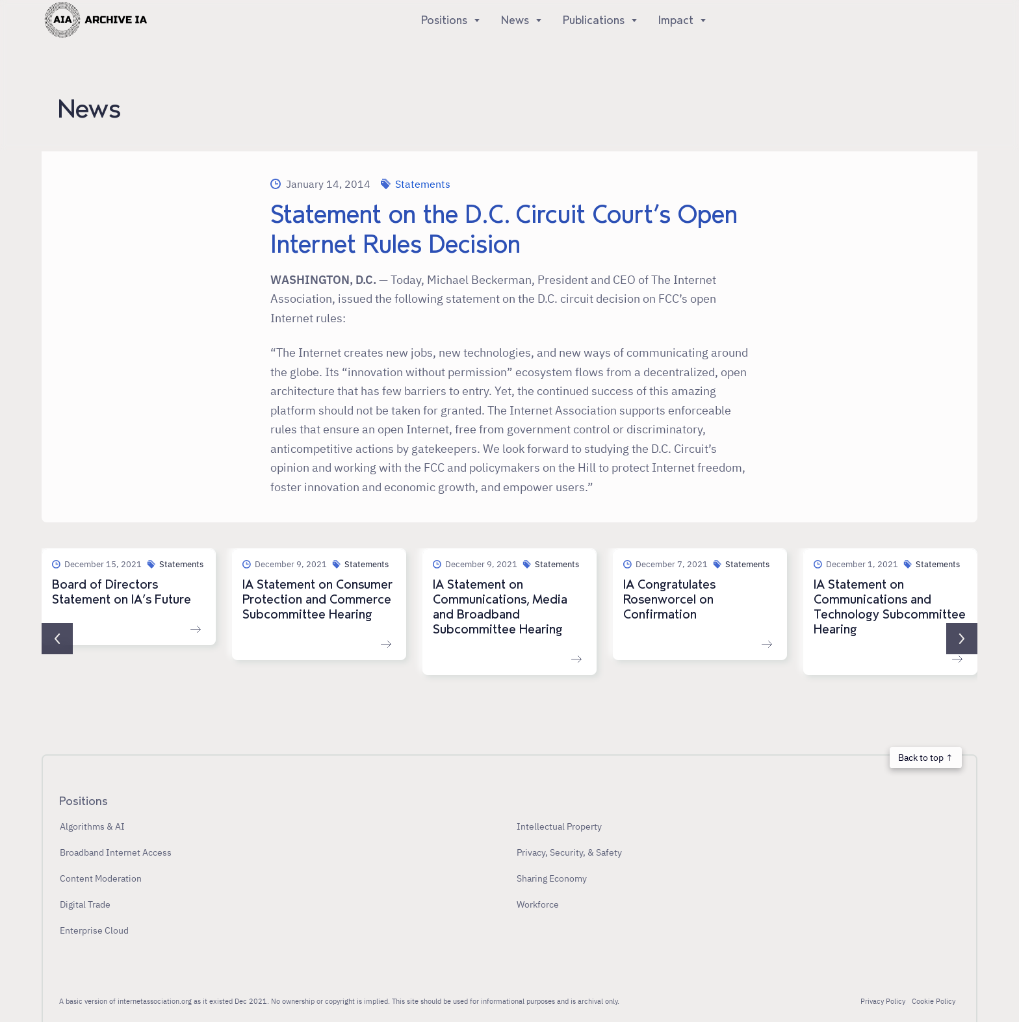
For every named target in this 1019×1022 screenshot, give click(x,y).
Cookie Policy (933, 1001)
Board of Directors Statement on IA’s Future (121, 592)
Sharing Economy (552, 878)
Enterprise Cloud (94, 930)
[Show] (474, 20)
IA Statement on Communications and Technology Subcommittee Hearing (890, 607)
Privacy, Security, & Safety (569, 852)
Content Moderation (101, 878)
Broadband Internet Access (116, 852)
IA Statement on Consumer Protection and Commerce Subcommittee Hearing (317, 599)
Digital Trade (85, 904)
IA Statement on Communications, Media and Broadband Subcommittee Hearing (500, 607)
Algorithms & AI (92, 826)
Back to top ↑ (925, 757)
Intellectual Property (559, 826)
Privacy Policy (882, 1001)
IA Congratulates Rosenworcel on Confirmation (669, 599)
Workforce (538, 904)
